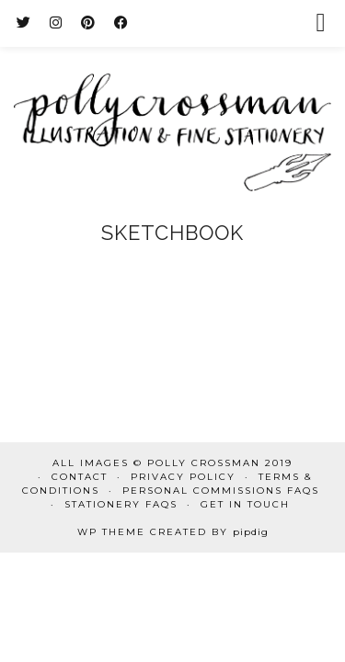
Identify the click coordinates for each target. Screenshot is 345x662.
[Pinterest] (88, 22)
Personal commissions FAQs (220, 490)
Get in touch (245, 504)
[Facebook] (121, 22)
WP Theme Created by (173, 532)
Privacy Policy (183, 477)
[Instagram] (56, 22)
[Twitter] (24, 22)
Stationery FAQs (121, 504)
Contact (80, 477)
